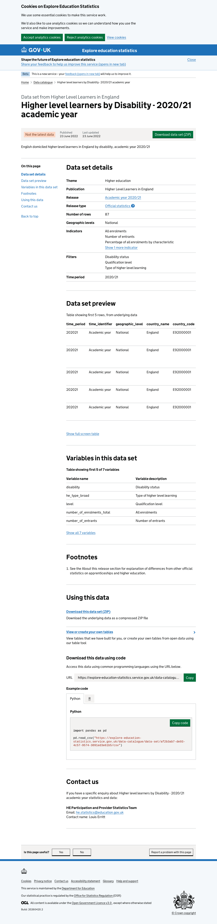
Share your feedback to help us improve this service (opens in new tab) (73, 64)
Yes (64, 852)
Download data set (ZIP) (173, 134)
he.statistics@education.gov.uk (100, 812)
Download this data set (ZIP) (88, 612)
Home (25, 82)
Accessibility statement (85, 881)
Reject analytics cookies (85, 37)
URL (69, 677)
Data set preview (33, 181)
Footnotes (28, 193)
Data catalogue (43, 82)
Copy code (180, 723)
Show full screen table (82, 434)
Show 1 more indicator (121, 247)
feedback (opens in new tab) (82, 74)
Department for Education (78, 888)
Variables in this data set (39, 187)
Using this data (32, 200)
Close (191, 59)
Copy (190, 678)
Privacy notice (43, 881)
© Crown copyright (184, 913)
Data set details (33, 174)
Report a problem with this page (171, 852)
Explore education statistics (109, 50)
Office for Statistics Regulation (93, 895)
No (85, 852)
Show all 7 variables (81, 533)
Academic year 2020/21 (123, 197)
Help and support (127, 881)
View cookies (116, 37)
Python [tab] (75, 698)
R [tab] (89, 698)
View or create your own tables (89, 632)
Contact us (29, 206)
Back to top (29, 216)
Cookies (26, 881)
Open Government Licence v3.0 (92, 903)
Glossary (108, 881)
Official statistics (120, 206)
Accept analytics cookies (42, 37)
